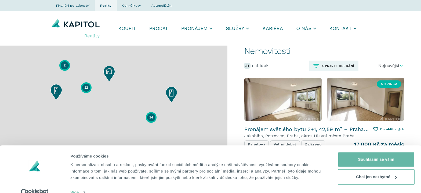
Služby (235, 28)
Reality (105, 6)
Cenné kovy (131, 6)
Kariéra (273, 28)
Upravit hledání (337, 66)
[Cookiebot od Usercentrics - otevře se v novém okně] (34, 183)
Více (74, 182)
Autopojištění (161, 6)
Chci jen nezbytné (376, 167)
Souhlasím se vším (376, 149)
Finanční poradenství (72, 6)
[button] (56, 92)
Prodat (158, 28)
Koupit (127, 28)
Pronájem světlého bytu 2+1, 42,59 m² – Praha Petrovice (306, 129)
